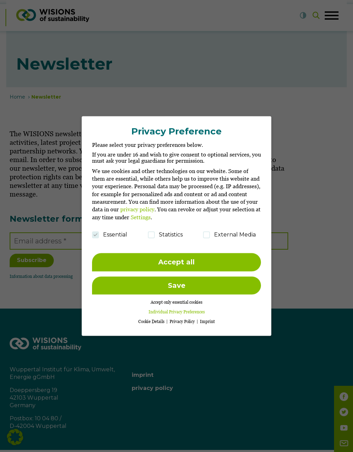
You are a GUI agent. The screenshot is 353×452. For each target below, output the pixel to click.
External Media (229, 232)
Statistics (165, 232)
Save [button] (176, 282)
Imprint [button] (207, 318)
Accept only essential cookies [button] (176, 299)
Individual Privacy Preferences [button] (177, 309)
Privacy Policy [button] (183, 318)
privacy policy (137, 206)
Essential (109, 232)
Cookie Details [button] (151, 318)
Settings (141, 214)
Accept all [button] (176, 259)
